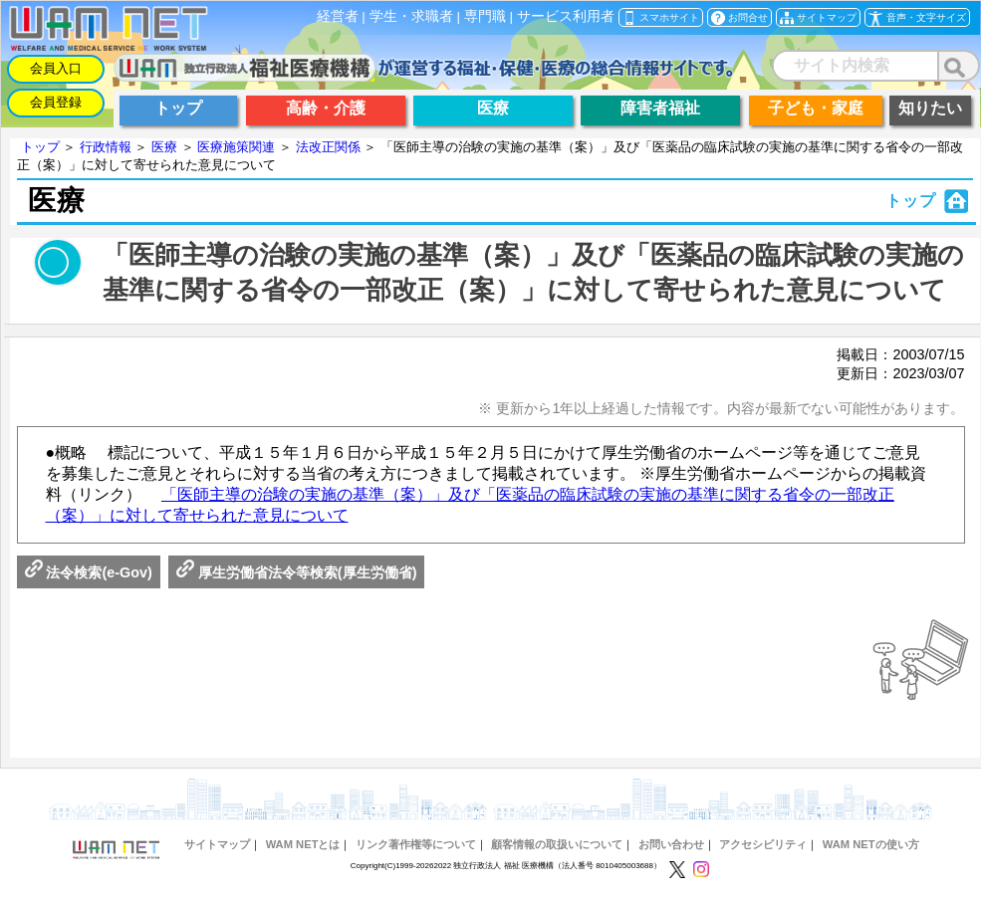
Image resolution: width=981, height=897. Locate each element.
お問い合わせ (671, 844)
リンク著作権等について (416, 844)
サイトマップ (217, 844)
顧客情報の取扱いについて (556, 844)
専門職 (485, 16)
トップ (40, 146)
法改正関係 (328, 146)
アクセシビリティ (763, 844)
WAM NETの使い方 (871, 844)
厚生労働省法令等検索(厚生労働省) (296, 572)
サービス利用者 (565, 16)
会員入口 (56, 68)
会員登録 (56, 102)
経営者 (338, 16)
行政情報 (105, 146)
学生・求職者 (411, 16)
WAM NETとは (303, 844)
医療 (164, 146)
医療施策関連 (236, 146)
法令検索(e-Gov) (88, 572)
